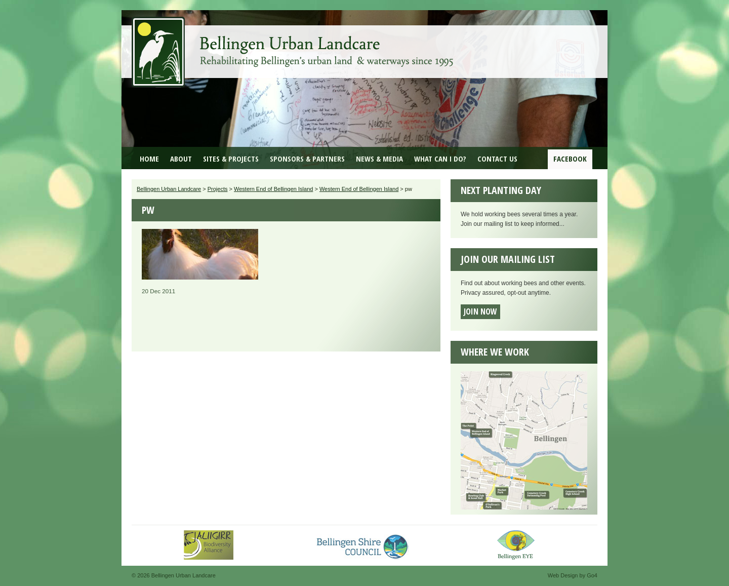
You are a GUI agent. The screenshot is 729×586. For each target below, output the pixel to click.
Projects (218, 189)
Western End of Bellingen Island (273, 189)
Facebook (570, 158)
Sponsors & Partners (307, 158)
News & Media (379, 158)
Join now (480, 311)
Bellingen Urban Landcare (294, 44)
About (181, 158)
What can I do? (440, 158)
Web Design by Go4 (572, 575)
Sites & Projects (231, 158)
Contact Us (497, 158)
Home (149, 158)
